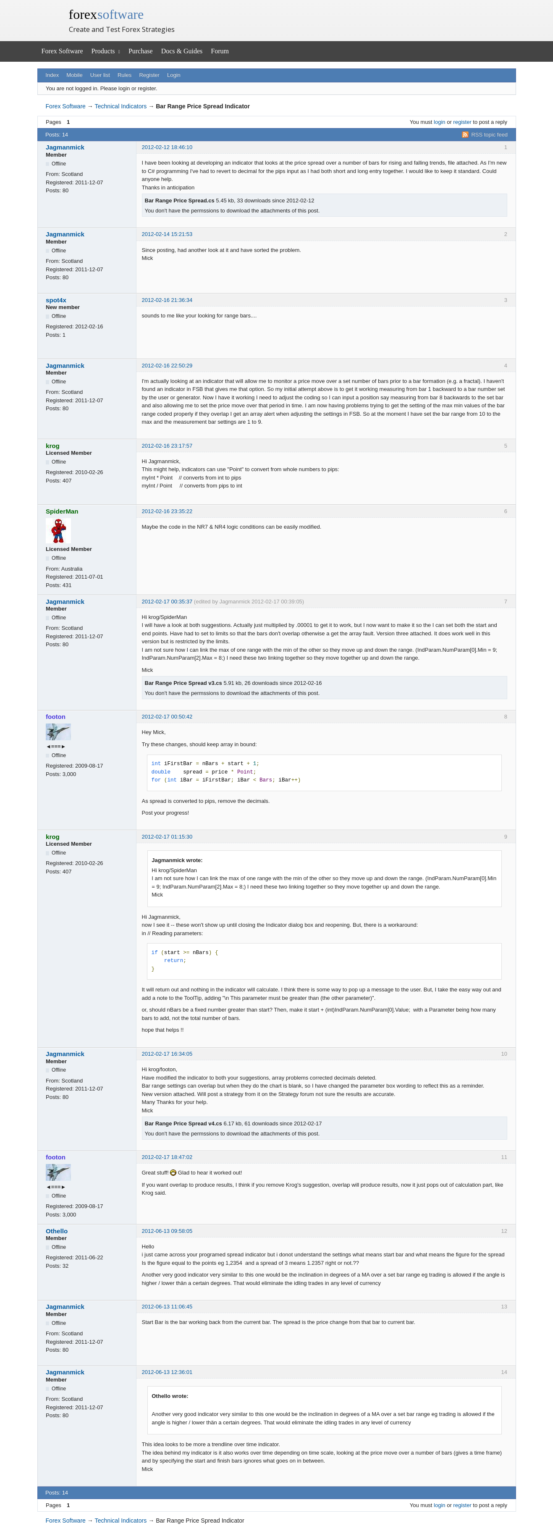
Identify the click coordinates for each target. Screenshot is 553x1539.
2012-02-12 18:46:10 (167, 147)
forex (106, 14)
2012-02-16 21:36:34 (167, 300)
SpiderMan (62, 511)
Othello (57, 1231)
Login (174, 75)
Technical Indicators (121, 106)
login (439, 122)
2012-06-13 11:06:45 (167, 1306)
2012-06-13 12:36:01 (167, 1372)
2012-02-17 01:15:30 (167, 837)
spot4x (56, 300)
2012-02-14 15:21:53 (167, 234)
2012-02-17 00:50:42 (167, 716)
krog (53, 445)
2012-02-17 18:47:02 (167, 1157)
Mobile (74, 75)
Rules (124, 75)
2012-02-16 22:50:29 (167, 365)
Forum (220, 51)
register (462, 122)
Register (149, 75)
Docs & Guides (182, 51)
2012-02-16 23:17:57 (167, 446)
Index (52, 75)
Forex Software (62, 51)
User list (100, 75)
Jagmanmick (65, 147)
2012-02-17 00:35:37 (167, 601)
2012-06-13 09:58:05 (167, 1231)
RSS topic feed (489, 134)
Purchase (140, 51)
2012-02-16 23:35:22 (167, 511)
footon (56, 716)
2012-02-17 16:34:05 (167, 1054)
